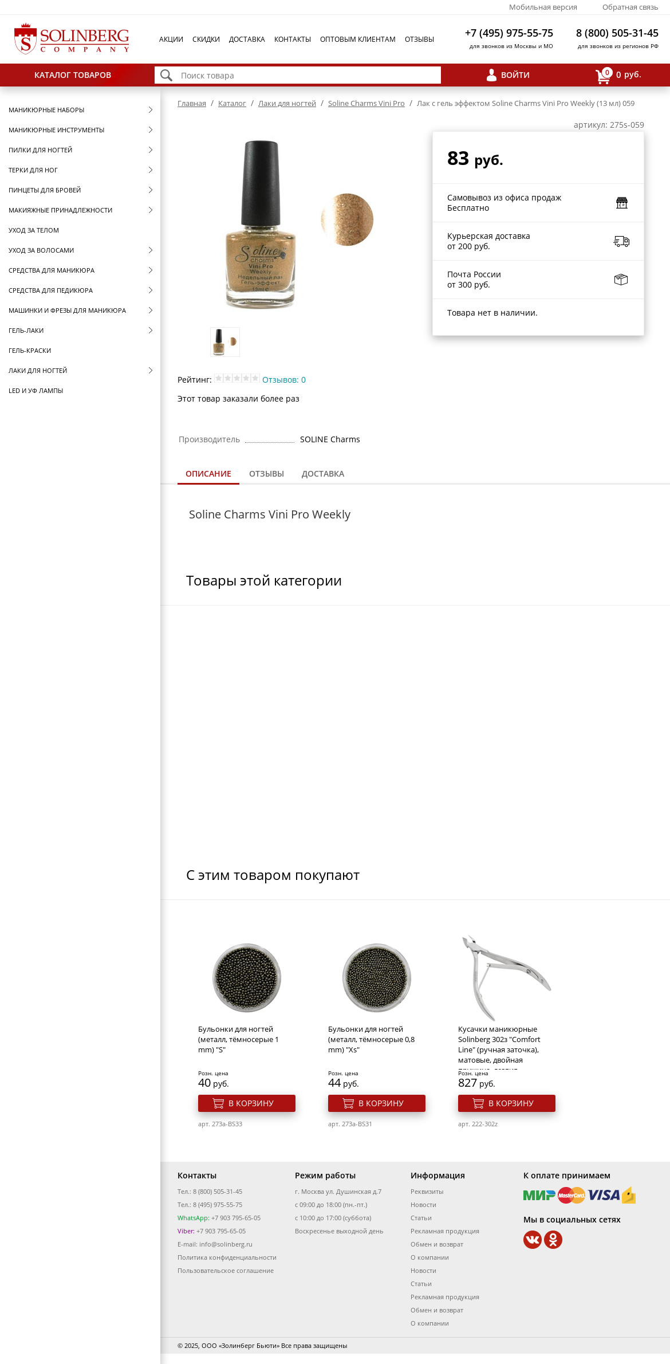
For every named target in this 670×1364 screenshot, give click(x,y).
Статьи (421, 1217)
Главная (192, 103)
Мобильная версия (543, 7)
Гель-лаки (26, 330)
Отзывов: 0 (284, 379)
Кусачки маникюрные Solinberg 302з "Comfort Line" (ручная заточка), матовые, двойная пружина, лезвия (499, 1049)
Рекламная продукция (445, 1231)
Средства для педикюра (51, 290)
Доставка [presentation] (323, 473)
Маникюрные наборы (46, 109)
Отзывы (419, 39)
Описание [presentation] (208, 473)
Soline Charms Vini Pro (366, 103)
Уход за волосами (41, 250)
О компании (430, 1257)
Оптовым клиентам (358, 39)
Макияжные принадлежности (60, 210)
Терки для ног (33, 170)
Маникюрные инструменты (56, 129)
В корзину (251, 1103)
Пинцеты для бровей (45, 190)
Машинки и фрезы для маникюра (67, 310)
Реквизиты (427, 1191)
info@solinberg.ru (226, 1244)
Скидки (206, 39)
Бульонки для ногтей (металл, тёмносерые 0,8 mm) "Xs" (371, 1039)
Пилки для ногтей (40, 150)
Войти (515, 74)
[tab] (208, 475)
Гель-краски (30, 350)
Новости (423, 1204)
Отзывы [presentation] (266, 473)
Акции (171, 39)
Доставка (247, 39)
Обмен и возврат (437, 1244)
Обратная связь (630, 7)
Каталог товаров (72, 74)
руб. (618, 75)
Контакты (292, 39)
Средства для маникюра (51, 270)
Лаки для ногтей (38, 370)
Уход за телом (34, 230)
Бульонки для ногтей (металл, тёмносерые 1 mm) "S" (238, 1039)
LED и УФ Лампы (36, 390)
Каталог (232, 103)
